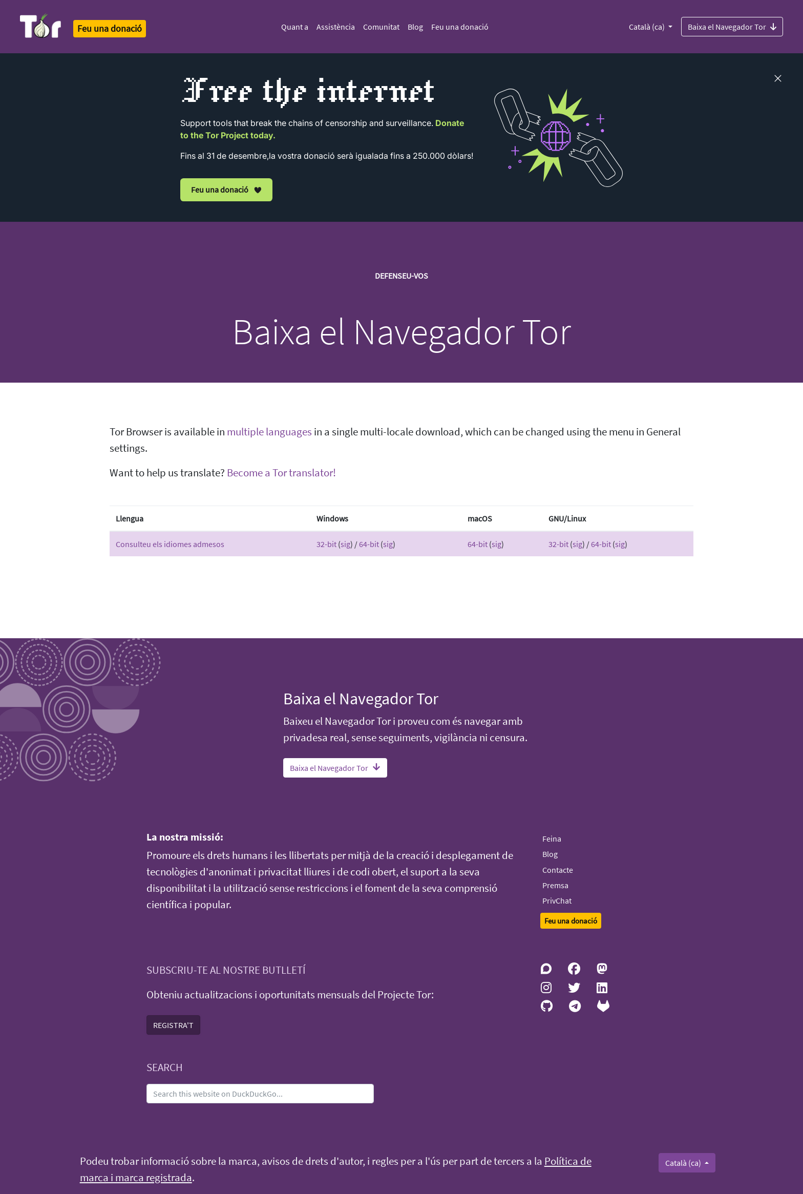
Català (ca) (647, 27)
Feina (551, 838)
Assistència (335, 27)
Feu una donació (460, 27)
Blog (415, 27)
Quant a (294, 27)
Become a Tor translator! (281, 472)
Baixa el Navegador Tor (732, 26)
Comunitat (381, 27)
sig (345, 544)
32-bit (326, 544)
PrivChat (557, 900)
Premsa (555, 885)
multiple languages (269, 431)
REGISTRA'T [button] (173, 1025)
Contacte (557, 870)
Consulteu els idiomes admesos (170, 544)
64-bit (369, 544)
